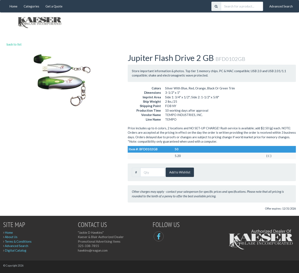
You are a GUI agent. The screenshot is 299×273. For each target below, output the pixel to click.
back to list (14, 44)
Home (13, 6)
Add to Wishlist (179, 172)
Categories (31, 6)
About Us (11, 237)
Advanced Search (281, 6)
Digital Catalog (15, 250)
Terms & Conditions (18, 241)
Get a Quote (53, 6)
